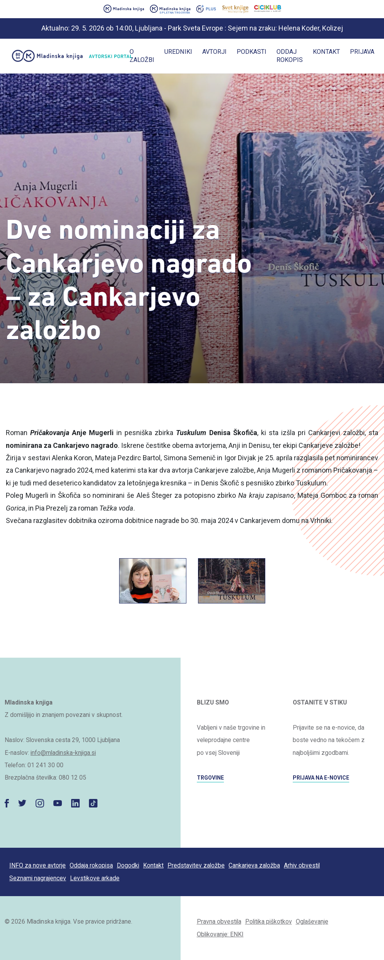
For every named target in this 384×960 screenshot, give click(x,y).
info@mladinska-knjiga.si (63, 752)
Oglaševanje (312, 921)
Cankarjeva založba (254, 865)
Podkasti (251, 51)
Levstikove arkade (94, 878)
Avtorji (214, 51)
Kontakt (326, 51)
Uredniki (178, 51)
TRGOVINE (210, 778)
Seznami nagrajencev (37, 878)
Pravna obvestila (219, 921)
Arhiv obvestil (302, 865)
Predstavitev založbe (196, 865)
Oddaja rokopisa (91, 865)
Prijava (362, 51)
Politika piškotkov (268, 921)
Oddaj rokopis (289, 55)
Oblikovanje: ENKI (220, 934)
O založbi (142, 55)
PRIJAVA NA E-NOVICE (321, 778)
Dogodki (128, 865)
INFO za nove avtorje (37, 865)
